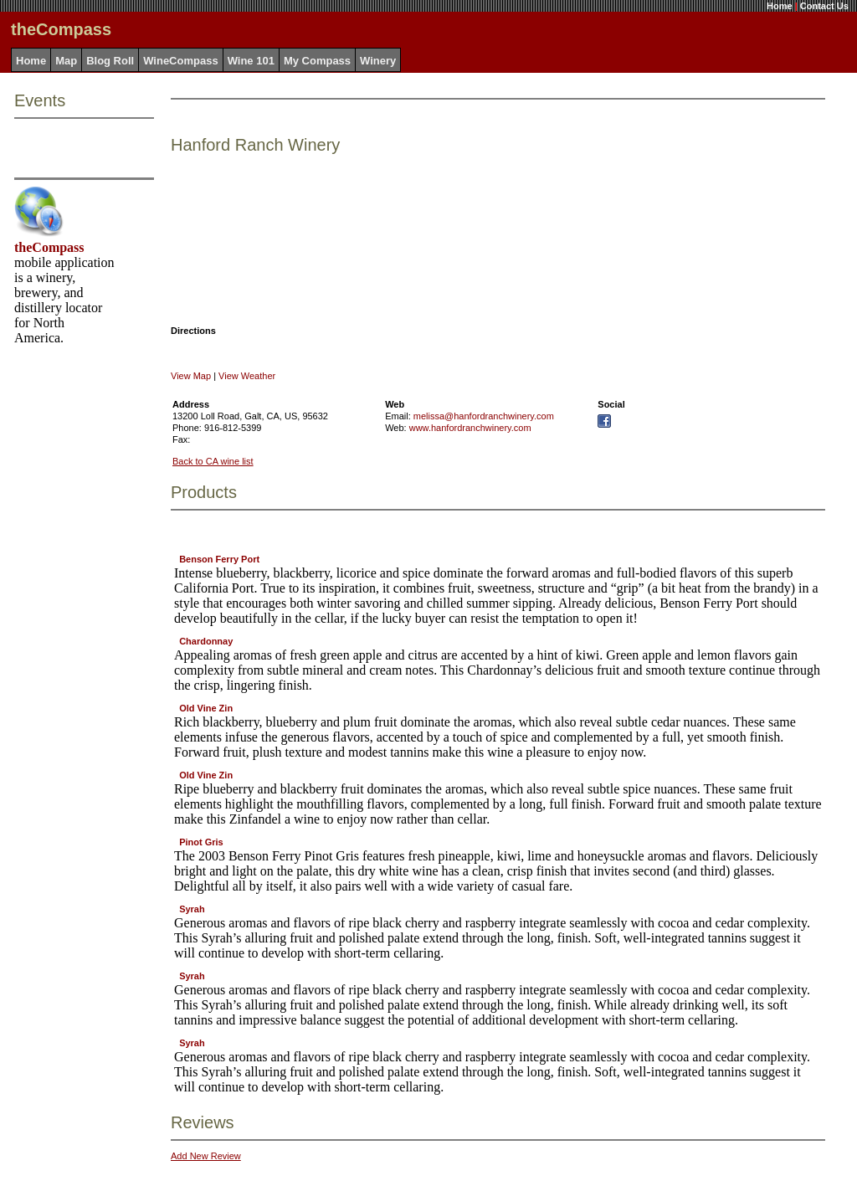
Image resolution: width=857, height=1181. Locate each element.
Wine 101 (251, 60)
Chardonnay (206, 641)
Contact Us (824, 6)
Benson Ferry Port (219, 559)
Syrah (192, 909)
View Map (191, 376)
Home (780, 6)
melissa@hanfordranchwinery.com (483, 416)
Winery (378, 60)
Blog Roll (110, 60)
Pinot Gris (201, 842)
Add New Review (206, 1156)
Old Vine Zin (206, 708)
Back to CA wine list (213, 461)
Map (66, 60)
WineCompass (180, 60)
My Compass (317, 60)
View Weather (246, 376)
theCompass (49, 247)
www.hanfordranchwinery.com (470, 428)
